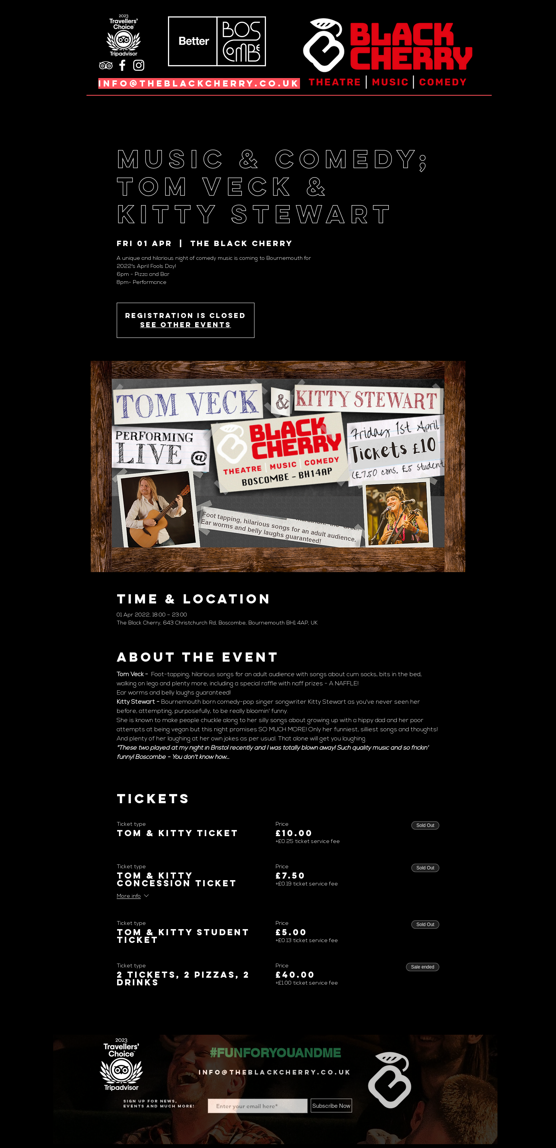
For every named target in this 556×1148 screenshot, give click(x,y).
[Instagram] (138, 65)
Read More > (134, 771)
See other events (185, 324)
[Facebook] (122, 65)
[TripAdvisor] (105, 65)
